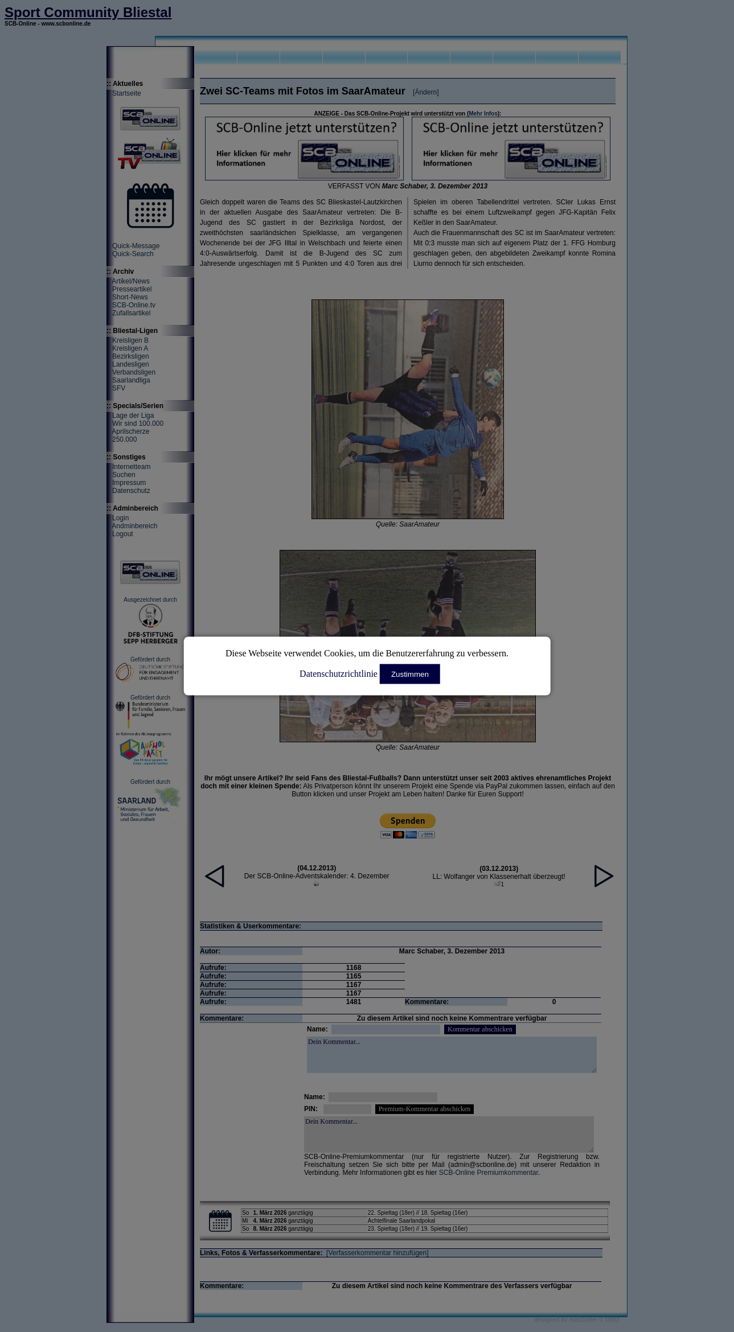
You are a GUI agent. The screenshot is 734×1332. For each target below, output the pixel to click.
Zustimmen (410, 674)
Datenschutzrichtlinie (339, 674)
